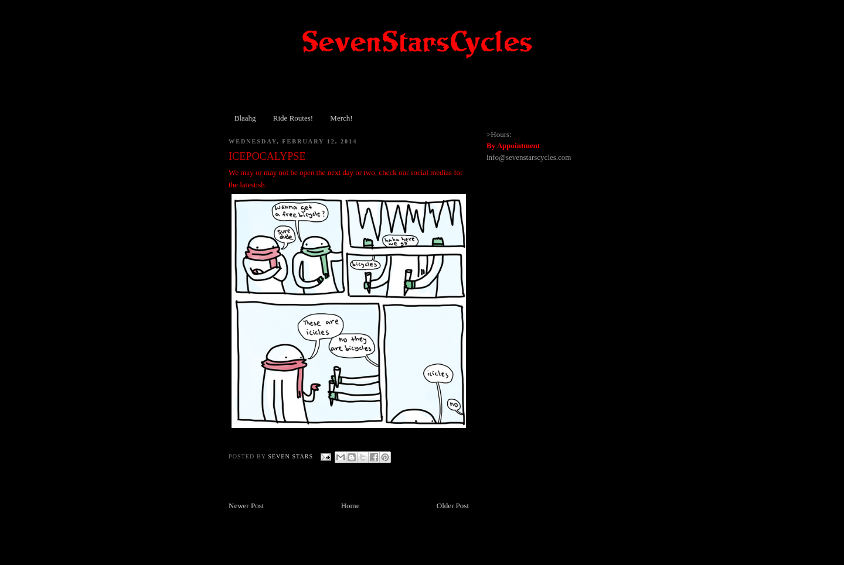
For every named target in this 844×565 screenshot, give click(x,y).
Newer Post (246, 505)
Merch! (341, 118)
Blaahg (245, 118)
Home (350, 505)
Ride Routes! (293, 118)
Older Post (453, 505)
